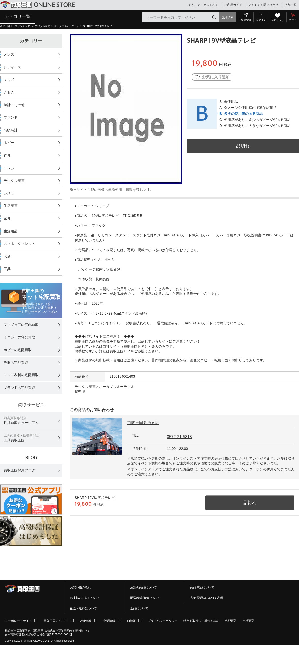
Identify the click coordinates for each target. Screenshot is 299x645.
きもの (9, 92)
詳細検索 (227, 17)
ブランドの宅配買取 (19, 388)
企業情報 (109, 621)
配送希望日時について (145, 598)
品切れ (243, 146)
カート (293, 19)
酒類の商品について (143, 587)
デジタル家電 (42, 26)
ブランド (11, 117)
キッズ (9, 80)
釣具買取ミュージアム (21, 420)
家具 (7, 218)
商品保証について (202, 587)
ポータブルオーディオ (66, 26)
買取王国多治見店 (143, 423)
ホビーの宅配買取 (18, 350)
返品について (139, 608)
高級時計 (11, 130)
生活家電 (11, 206)
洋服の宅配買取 (16, 363)
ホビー (9, 143)
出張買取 (249, 621)
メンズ (9, 54)
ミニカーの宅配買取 (19, 337)
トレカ (9, 168)
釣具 (7, 155)
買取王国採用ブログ (19, 470)
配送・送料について (83, 608)
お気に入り (277, 20)
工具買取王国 (21, 438)
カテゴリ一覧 (17, 16)
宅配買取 (231, 621)
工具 (7, 269)
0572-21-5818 (179, 437)
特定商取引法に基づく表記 (201, 621)
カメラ (9, 193)
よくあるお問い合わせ (263, 5)
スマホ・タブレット (19, 244)
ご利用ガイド (233, 5)
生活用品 (11, 231)
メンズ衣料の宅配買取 (21, 375)
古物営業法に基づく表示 (206, 598)
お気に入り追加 (212, 77)
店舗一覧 (291, 5)
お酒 (7, 256)
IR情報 (131, 621)
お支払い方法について (85, 598)
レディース (12, 67)
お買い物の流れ (80, 587)
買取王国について (56, 621)
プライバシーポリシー (163, 621)
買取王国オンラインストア (15, 26)
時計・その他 (14, 105)
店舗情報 (85, 621)
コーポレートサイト (18, 621)
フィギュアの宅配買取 (21, 325)
